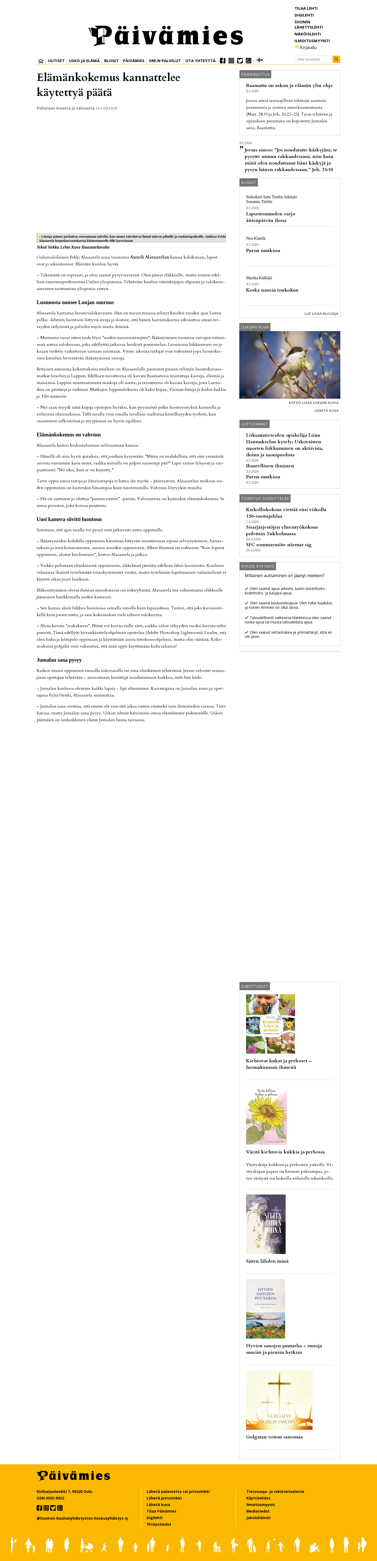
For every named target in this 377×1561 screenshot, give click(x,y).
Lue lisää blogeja (321, 313)
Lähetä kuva (327, 410)
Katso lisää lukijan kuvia (314, 402)
